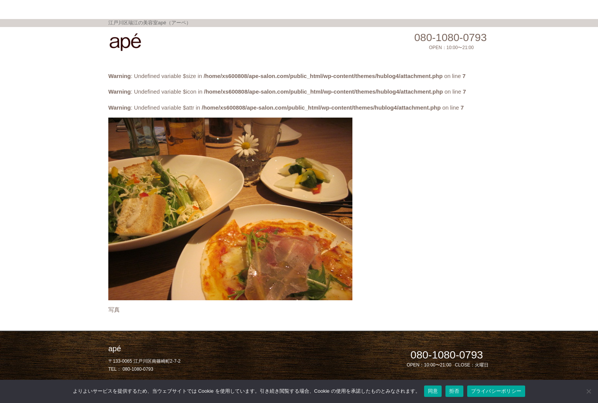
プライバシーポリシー (496, 391)
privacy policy (404, 9)
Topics (257, 9)
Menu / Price (221, 9)
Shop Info (321, 9)
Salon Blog (361, 9)
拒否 (454, 391)
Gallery (287, 9)
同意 (433, 391)
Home (184, 9)
